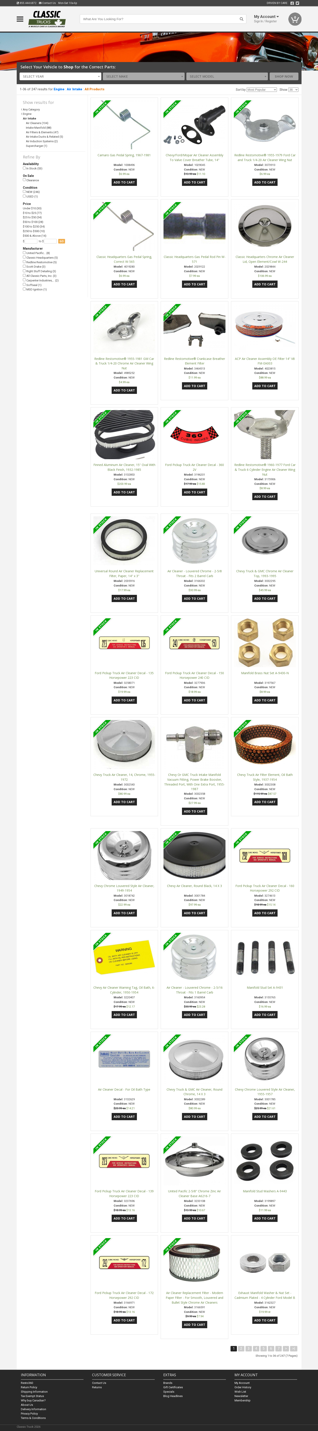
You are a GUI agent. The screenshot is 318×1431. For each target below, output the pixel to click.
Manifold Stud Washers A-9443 (265, 1191)
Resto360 (27, 1383)
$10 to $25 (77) (32, 213)
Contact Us (47, 3)
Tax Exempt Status (32, 1396)
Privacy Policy (29, 1413)
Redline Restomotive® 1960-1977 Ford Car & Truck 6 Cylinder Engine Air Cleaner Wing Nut (265, 469)
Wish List (240, 1391)
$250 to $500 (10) (34, 231)
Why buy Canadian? (33, 1400)
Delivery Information (33, 1409)
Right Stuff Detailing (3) (39, 271)
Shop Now (284, 76)
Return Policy (29, 1387)
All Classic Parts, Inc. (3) (39, 276)
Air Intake (74, 89)
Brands (167, 1383)
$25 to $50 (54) (32, 217)
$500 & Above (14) (34, 235)
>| (293, 1348)
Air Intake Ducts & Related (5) (44, 136)
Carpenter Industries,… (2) (41, 280)
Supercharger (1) (36, 146)
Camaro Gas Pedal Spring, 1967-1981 (124, 155)
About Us (27, 1404)
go (62, 241)
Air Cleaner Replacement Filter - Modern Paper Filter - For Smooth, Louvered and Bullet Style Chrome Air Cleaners (194, 1298)
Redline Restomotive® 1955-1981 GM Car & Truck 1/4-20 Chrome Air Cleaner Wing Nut (124, 363)
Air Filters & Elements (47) (42, 132)
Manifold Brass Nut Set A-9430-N (265, 673)
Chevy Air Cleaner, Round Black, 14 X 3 (194, 886)
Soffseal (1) (32, 285)
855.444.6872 (26, 3)
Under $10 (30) (32, 208)
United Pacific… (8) (36, 253)
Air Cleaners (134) (37, 123)
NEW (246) (31, 192)
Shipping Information (34, 1391)
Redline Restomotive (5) (40, 262)
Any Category (31, 109)
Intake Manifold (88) (38, 127)
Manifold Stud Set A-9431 (265, 987)
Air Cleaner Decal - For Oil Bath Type (124, 1089)
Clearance (31, 180)
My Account (242, 1383)
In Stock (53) (32, 168)
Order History (242, 1387)
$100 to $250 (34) (34, 226)
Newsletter (241, 1396)
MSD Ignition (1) (35, 289)
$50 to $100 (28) (33, 222)
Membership (242, 1400)
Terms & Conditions (33, 1418)
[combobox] (60, 76)
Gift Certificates (173, 1387)
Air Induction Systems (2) (42, 141)
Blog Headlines (173, 1396)
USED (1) (30, 196)
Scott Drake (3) (34, 266)
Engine (59, 89)
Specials (168, 1391)
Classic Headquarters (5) (40, 257)
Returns (97, 1387)
